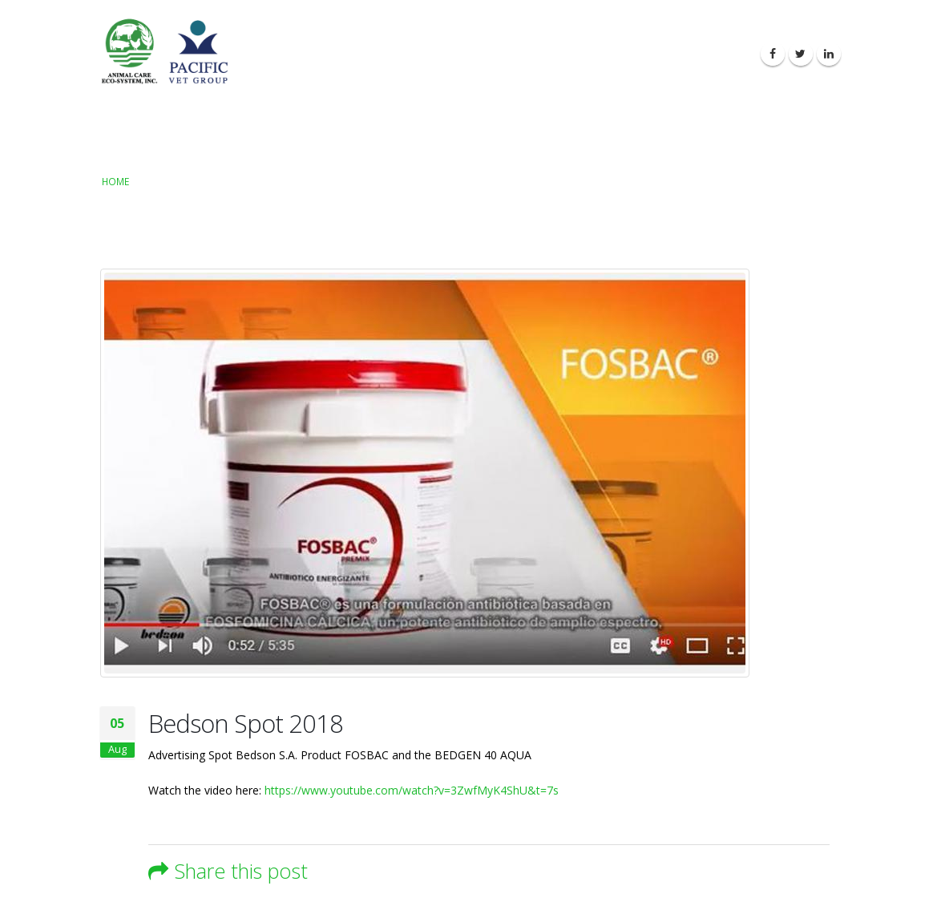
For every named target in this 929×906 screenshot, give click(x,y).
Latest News (622, 54)
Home (115, 181)
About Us (442, 54)
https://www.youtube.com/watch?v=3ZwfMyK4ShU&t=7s (412, 790)
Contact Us (710, 54)
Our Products (528, 54)
